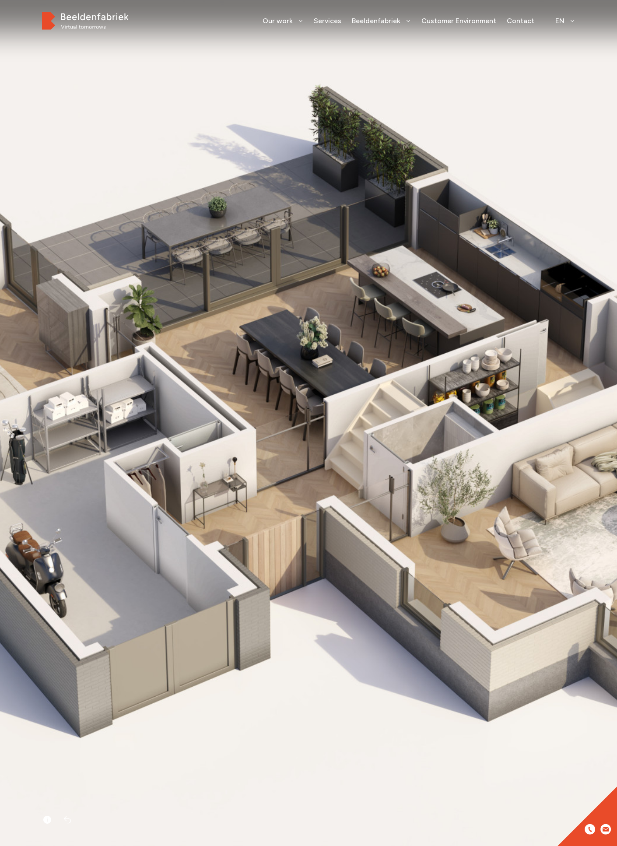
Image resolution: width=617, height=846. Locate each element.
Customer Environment (458, 21)
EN (565, 21)
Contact (520, 21)
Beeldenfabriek (381, 21)
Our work (283, 21)
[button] (607, 436)
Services (327, 21)
